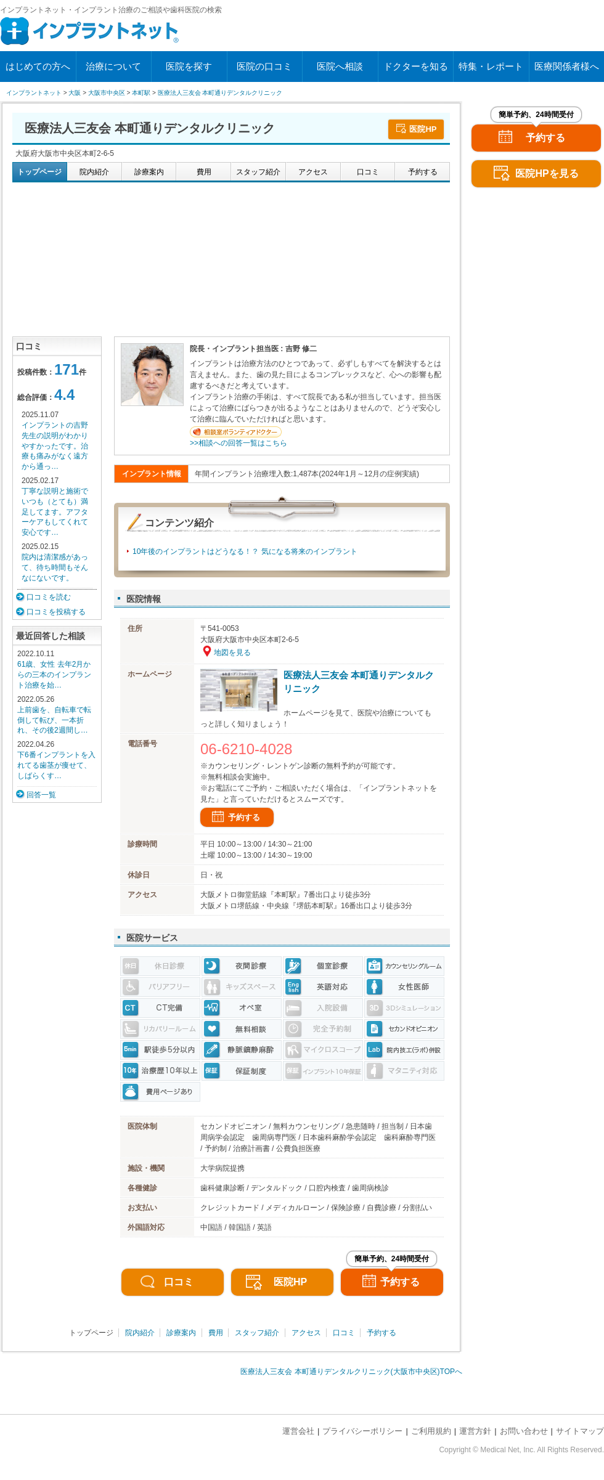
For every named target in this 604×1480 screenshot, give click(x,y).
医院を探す (189, 66)
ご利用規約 (431, 1431)
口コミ (179, 1282)
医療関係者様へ (566, 66)
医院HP (422, 129)
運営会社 (298, 1431)
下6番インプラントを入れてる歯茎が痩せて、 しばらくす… (56, 765)
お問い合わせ (524, 1431)
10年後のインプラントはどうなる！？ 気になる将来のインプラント (245, 551)
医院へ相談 (340, 66)
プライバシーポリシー (362, 1431)
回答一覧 (41, 795)
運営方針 (475, 1431)
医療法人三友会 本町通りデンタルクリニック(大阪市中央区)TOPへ (351, 1371)
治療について (113, 66)
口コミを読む (49, 597)
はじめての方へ (38, 66)
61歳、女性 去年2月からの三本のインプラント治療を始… (54, 674)
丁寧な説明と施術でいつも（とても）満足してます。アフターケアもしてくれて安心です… (55, 512)
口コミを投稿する (56, 612)
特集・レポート (491, 66)
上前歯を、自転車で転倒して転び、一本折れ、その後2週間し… (54, 720)
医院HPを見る (546, 173)
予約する (244, 817)
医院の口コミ (264, 66)
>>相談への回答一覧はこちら (238, 443)
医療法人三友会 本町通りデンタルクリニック (359, 682)
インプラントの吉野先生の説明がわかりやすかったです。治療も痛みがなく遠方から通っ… (55, 446)
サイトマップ (580, 1431)
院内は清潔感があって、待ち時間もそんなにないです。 (55, 567)
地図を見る (232, 652)
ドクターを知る (415, 66)
